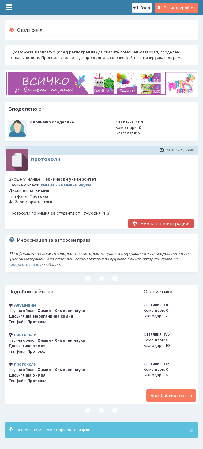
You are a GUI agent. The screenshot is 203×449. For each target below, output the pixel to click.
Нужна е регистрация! (161, 223)
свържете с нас (24, 264)
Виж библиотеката (171, 395)
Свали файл (25, 30)
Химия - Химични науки (65, 184)
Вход (141, 7)
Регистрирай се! (177, 7)
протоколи (46, 159)
